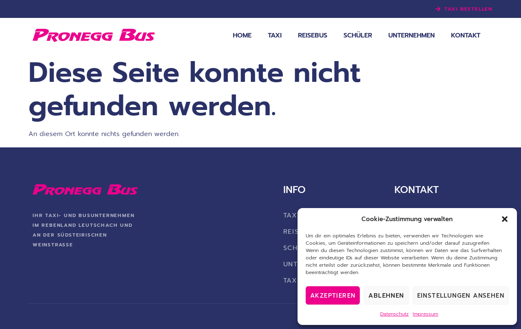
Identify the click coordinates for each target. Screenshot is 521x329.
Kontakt (465, 35)
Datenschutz (394, 314)
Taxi (275, 35)
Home (242, 35)
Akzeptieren (332, 295)
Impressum (425, 314)
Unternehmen (411, 35)
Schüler (358, 35)
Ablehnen (386, 295)
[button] (505, 219)
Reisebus (312, 35)
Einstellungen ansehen (460, 295)
